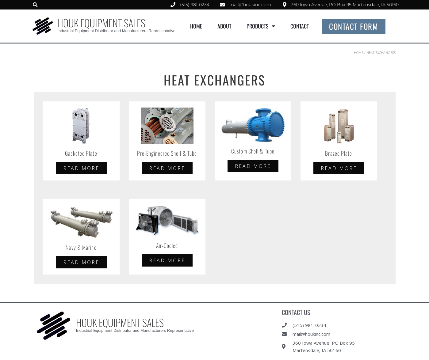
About (224, 26)
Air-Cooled (167, 245)
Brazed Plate (338, 153)
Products (261, 26)
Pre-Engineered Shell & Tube (167, 153)
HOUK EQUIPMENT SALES (101, 22)
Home (196, 26)
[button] (35, 4)
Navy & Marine (81, 247)
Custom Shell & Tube (252, 151)
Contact (299, 26)
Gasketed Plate (81, 153)
